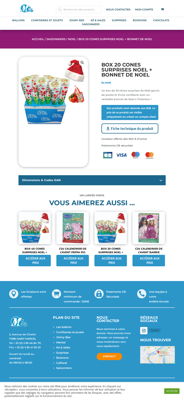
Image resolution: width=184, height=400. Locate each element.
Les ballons (63, 327)
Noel (72, 39)
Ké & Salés (63, 347)
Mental (61, 342)
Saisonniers (56, 39)
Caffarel (61, 363)
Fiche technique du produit (132, 128)
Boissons (62, 357)
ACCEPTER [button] (171, 391)
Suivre (155, 330)
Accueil (38, 39)
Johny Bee (63, 337)
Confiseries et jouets (70, 332)
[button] (82, 62)
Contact (109, 356)
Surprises (62, 352)
